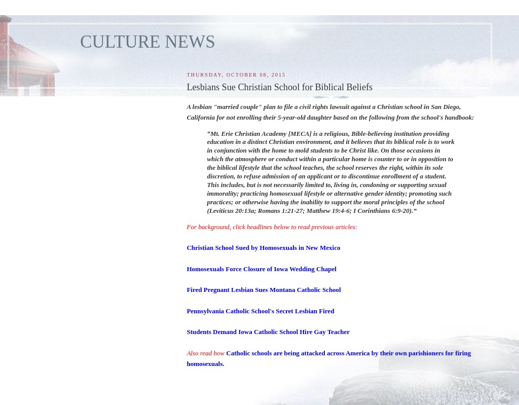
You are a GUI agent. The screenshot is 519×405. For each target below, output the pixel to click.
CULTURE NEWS (147, 42)
